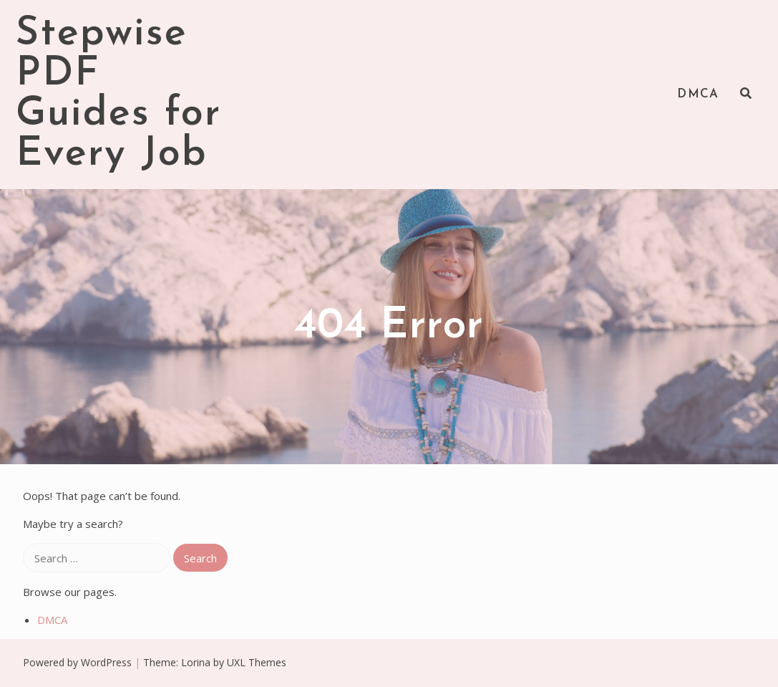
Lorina (195, 662)
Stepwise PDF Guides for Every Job (118, 94)
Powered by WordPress (77, 662)
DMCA (698, 94)
